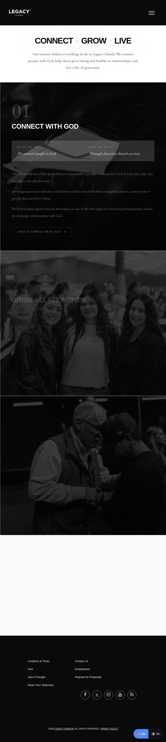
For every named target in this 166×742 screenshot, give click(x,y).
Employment (82, 669)
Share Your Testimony (41, 685)
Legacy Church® (64, 729)
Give (30, 669)
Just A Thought (36, 677)
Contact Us (81, 661)
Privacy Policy (109, 729)
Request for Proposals (88, 677)
